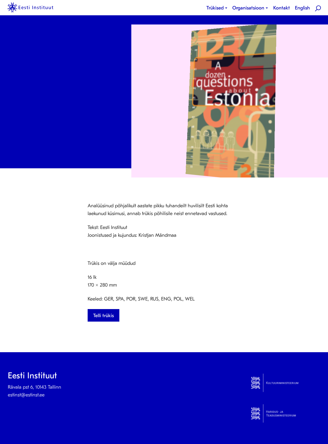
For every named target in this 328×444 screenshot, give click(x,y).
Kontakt (281, 8)
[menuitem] (217, 8)
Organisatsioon (248, 8)
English (302, 8)
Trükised (215, 8)
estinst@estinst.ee (26, 395)
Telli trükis (103, 316)
